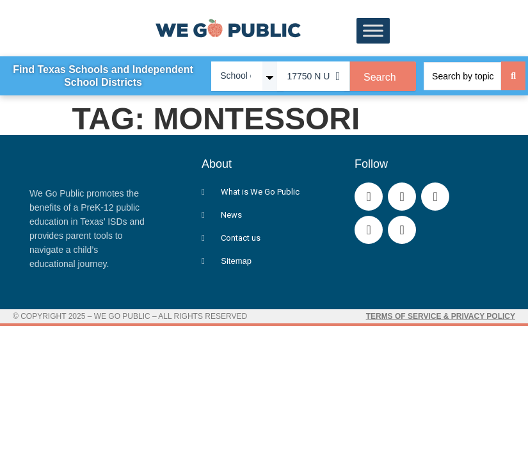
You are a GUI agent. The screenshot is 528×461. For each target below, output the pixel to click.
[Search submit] (513, 75)
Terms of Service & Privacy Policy (440, 316)
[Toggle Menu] (373, 31)
